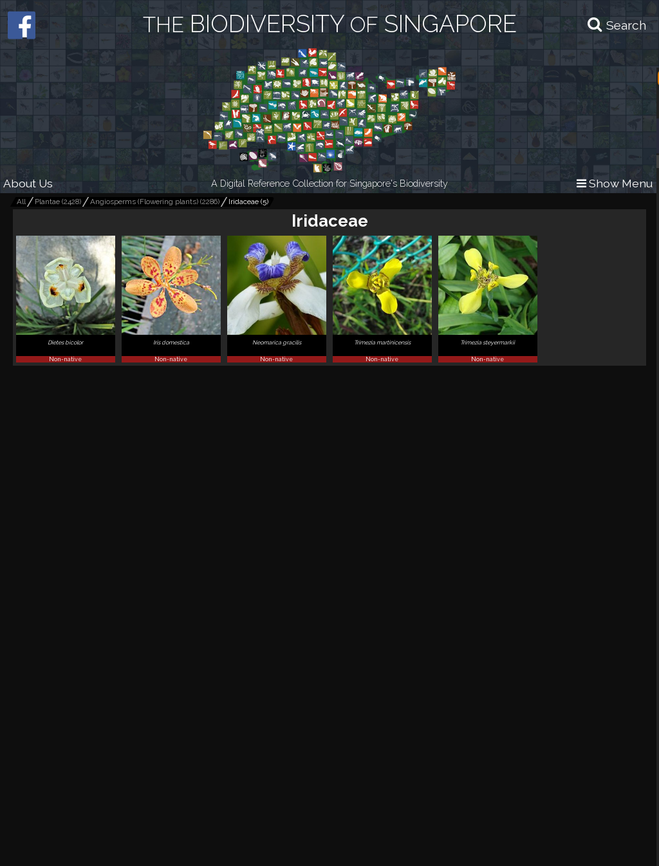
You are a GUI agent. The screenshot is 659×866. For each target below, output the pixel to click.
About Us (28, 183)
